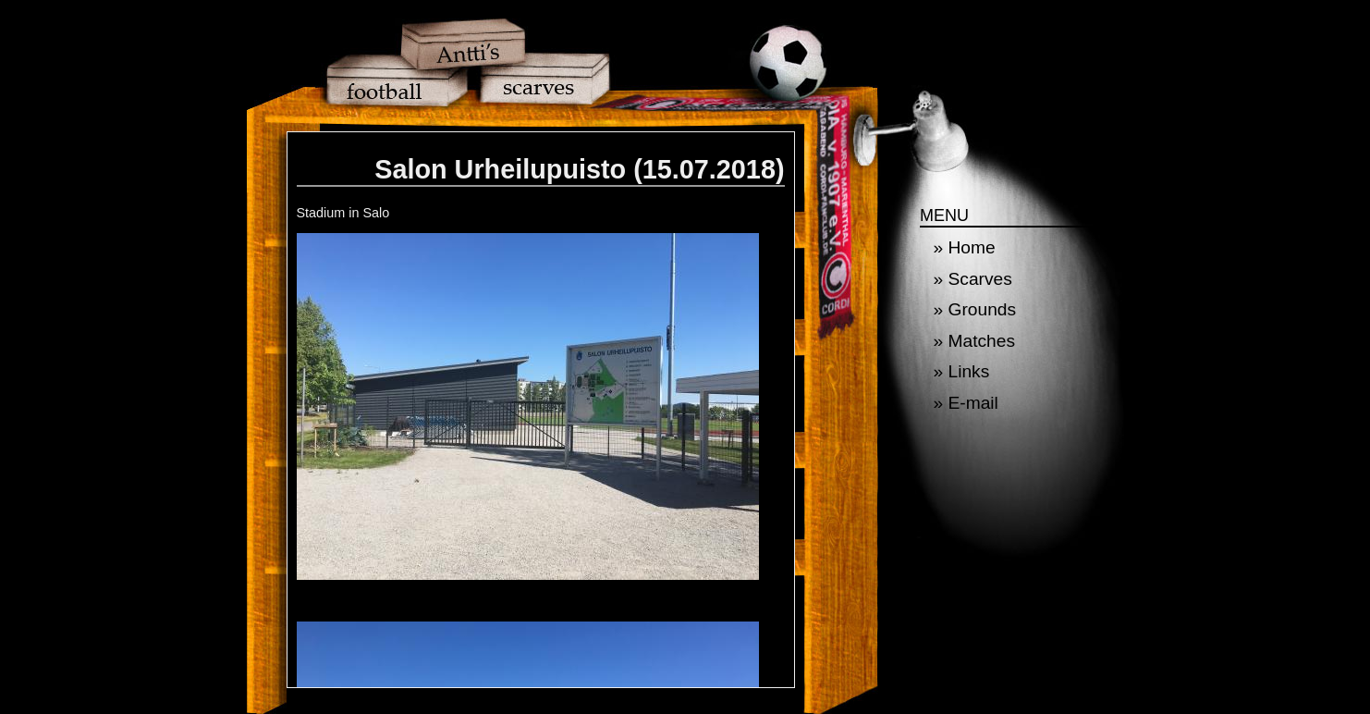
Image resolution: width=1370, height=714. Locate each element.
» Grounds (975, 309)
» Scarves (973, 279)
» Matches (975, 341)
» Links (962, 371)
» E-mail (966, 402)
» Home (965, 247)
